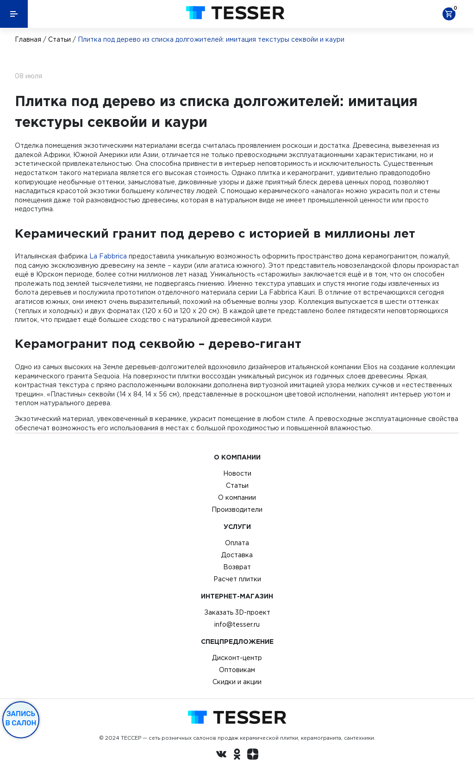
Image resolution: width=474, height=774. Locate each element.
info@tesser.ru (237, 624)
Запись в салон (21, 718)
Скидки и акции (237, 682)
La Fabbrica (108, 256)
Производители (237, 509)
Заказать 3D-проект (237, 612)
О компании (237, 497)
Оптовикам (237, 669)
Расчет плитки (237, 579)
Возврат (237, 567)
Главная (28, 39)
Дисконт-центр (237, 657)
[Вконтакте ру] (221, 755)
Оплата (237, 543)
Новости (237, 473)
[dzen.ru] (252, 755)
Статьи (59, 39)
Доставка (237, 555)
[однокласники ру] (237, 755)
